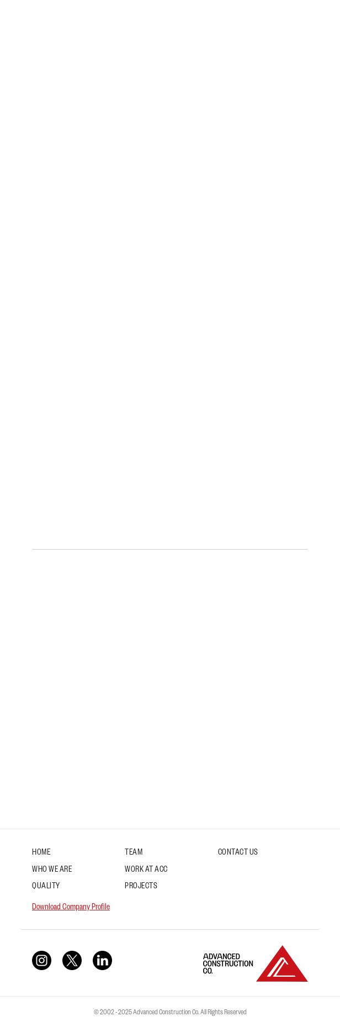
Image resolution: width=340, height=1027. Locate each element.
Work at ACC (146, 870)
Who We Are (52, 870)
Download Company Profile (71, 908)
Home (41, 853)
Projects (141, 887)
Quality (46, 887)
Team (133, 853)
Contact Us (238, 853)
